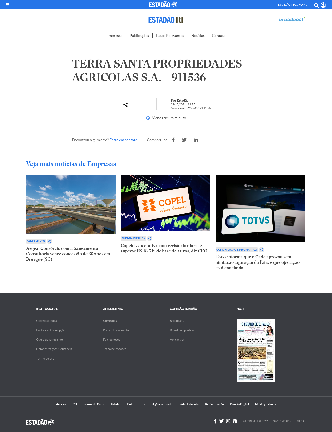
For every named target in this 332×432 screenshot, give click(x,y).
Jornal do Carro (94, 404)
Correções (110, 321)
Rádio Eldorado (189, 404)
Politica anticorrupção (50, 330)
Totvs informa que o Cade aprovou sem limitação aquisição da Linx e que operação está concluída (258, 262)
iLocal (142, 404)
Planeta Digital (239, 404)
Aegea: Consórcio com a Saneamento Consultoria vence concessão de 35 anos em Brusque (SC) (68, 254)
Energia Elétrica (133, 238)
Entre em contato (123, 140)
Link (129, 404)
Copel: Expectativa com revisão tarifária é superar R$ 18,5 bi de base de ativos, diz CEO (164, 248)
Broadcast (177, 321)
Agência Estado (162, 404)
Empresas (114, 35)
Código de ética (46, 321)
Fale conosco (111, 339)
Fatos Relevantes (170, 35)
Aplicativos (177, 339)
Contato (219, 35)
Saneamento (36, 241)
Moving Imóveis (265, 404)
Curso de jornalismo (49, 339)
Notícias (198, 35)
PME (75, 404)
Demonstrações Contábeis (54, 349)
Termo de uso (45, 358)
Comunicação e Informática (236, 249)
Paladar (116, 404)
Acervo (61, 404)
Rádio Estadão (214, 404)
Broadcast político (182, 330)
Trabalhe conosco (114, 349)
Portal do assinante (116, 330)
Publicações (139, 35)
